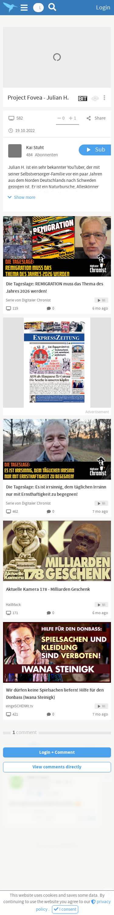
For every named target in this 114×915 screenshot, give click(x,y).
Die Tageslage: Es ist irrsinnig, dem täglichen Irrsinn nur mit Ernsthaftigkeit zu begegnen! (56, 491)
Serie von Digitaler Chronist (28, 300)
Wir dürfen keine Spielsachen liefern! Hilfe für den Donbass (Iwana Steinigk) (55, 694)
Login (103, 8)
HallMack (13, 604)
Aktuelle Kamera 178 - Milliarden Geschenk (48, 590)
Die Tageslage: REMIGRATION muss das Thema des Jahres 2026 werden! (54, 287)
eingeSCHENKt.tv (19, 706)
